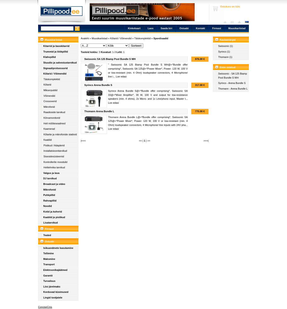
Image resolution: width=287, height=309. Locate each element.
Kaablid (47, 139)
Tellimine (48, 253)
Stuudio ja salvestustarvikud (60, 62)
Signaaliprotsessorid (55, 68)
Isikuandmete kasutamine (58, 248)
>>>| (206, 140)
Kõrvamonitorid (51, 117)
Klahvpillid (49, 57)
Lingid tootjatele (52, 297)
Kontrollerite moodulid (55, 162)
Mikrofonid (49, 106)
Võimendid (49, 95)
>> (148, 140)
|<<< (83, 140)
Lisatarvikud (50, 222)
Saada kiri (233, 22)
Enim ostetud (227, 67)
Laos (151, 28)
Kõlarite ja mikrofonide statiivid (60, 134)
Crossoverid (50, 101)
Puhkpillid (49, 195)
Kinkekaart (134, 28)
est (246, 22)
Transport (49, 264)
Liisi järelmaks (51, 286)
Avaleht (226, 22)
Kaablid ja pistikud (54, 217)
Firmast (216, 28)
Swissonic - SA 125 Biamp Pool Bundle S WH (232, 75)
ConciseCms (45, 307)
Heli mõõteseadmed (54, 123)
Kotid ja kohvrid (52, 211)
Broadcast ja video (54, 184)
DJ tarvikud (50, 178)
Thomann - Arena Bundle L (233, 88)
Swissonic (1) (225, 46)
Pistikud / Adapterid (54, 145)
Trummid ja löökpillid (55, 51)
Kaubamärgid (227, 39)
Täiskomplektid (51, 79)
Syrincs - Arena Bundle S (232, 83)
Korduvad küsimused (55, 292)
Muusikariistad (237, 28)
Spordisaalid (160, 38)
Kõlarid (47, 84)
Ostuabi (184, 28)
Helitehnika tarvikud (54, 167)
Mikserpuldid (50, 90)
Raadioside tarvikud (54, 112)
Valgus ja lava (51, 173)
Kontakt (200, 28)
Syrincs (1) (224, 51)
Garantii (48, 275)
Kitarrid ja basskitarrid (56, 46)
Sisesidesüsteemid (53, 156)
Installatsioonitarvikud (55, 150)
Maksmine (49, 259)
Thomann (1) (225, 57)
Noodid (47, 206)
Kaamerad (49, 128)
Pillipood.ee (61, 12)
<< (140, 140)
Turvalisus (49, 281)
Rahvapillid (50, 200)
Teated (47, 235)
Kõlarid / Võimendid (54, 73)
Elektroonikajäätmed (55, 270)
